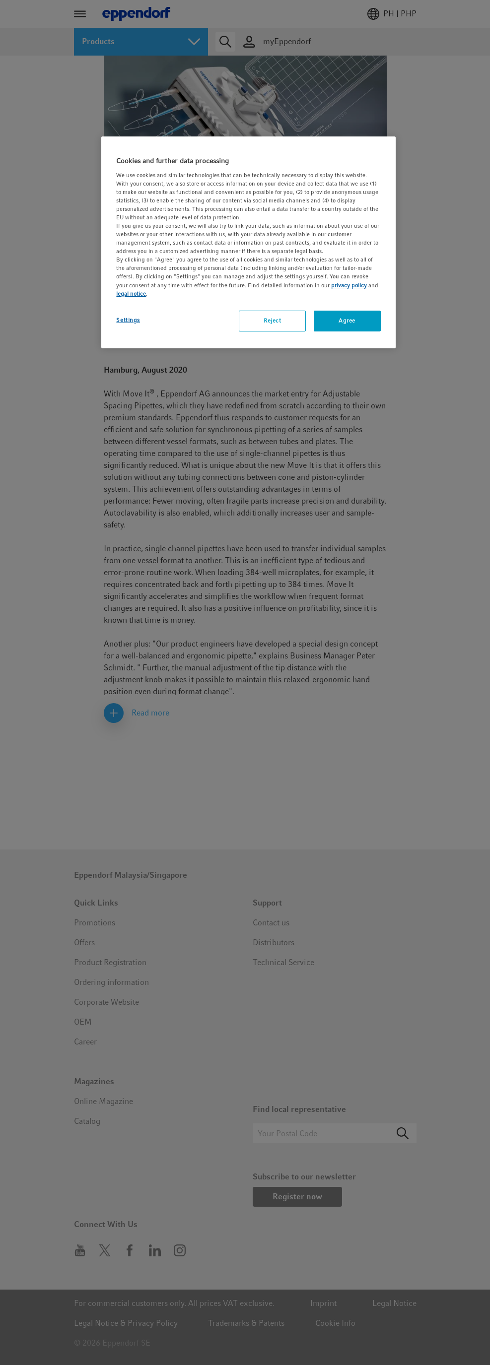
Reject (272, 320)
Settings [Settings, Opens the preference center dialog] (128, 320)
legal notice (131, 293)
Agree (347, 320)
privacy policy (349, 285)
